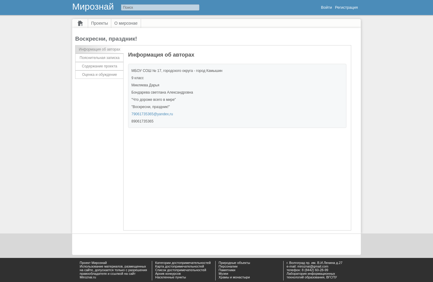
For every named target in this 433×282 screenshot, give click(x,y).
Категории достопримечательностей (183, 263)
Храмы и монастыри (234, 277)
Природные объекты (234, 263)
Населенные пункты (170, 277)
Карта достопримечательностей (179, 266)
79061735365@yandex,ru (152, 114)
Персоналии (228, 266)
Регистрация (346, 7)
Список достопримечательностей (180, 270)
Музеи (223, 273)
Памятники (227, 270)
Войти (326, 7)
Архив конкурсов (168, 273)
